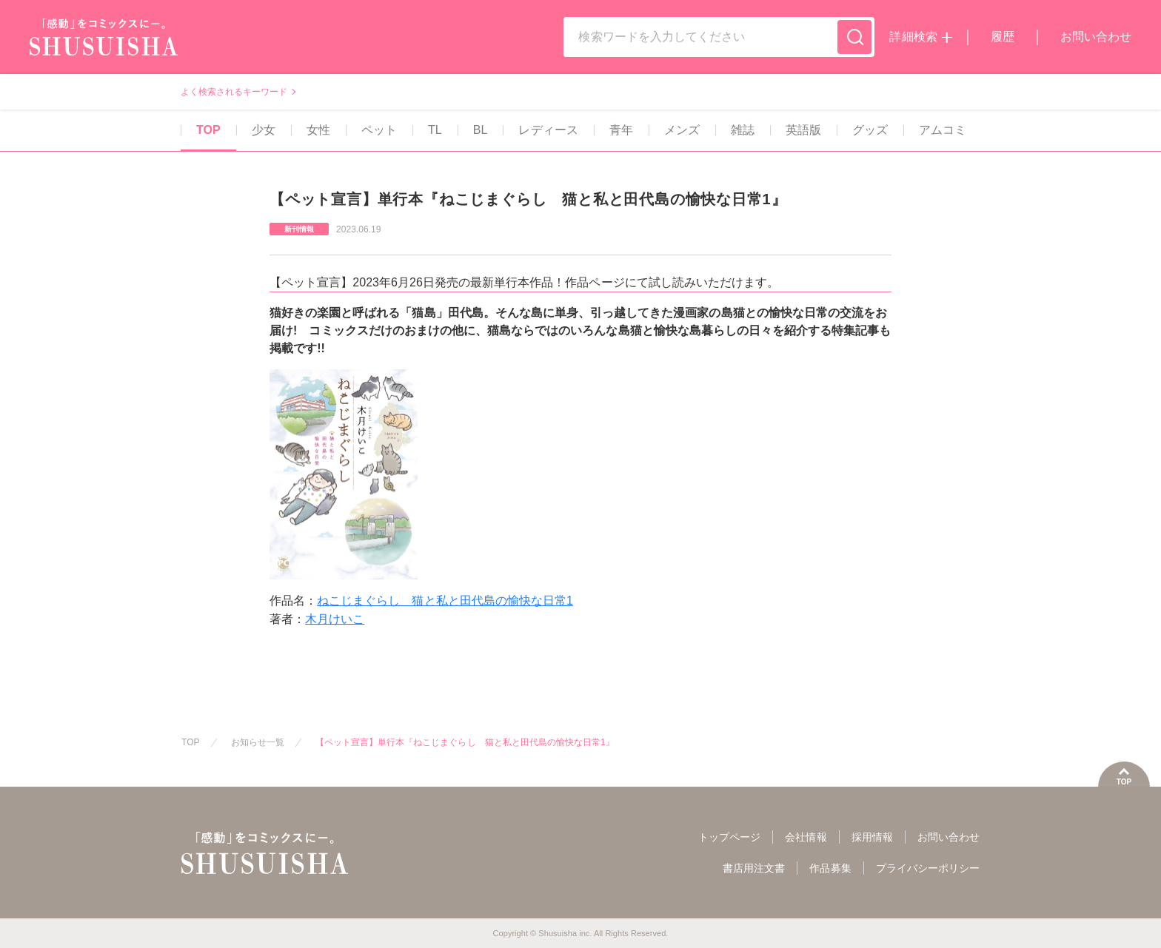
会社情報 (805, 837)
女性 (317, 130)
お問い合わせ (1095, 36)
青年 (620, 130)
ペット (377, 130)
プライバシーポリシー (928, 868)
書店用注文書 (754, 868)
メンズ (680, 130)
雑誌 (741, 130)
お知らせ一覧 (257, 742)
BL (479, 130)
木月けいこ (334, 619)
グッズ (868, 130)
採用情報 (872, 837)
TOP (207, 130)
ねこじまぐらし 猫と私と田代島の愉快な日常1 (445, 600)
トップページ (729, 837)
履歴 (1002, 36)
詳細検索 (913, 36)
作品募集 (830, 868)
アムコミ (941, 130)
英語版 (802, 130)
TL (433, 130)
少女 (262, 130)
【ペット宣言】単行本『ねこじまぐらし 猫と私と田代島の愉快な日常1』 (465, 742)
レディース (546, 130)
